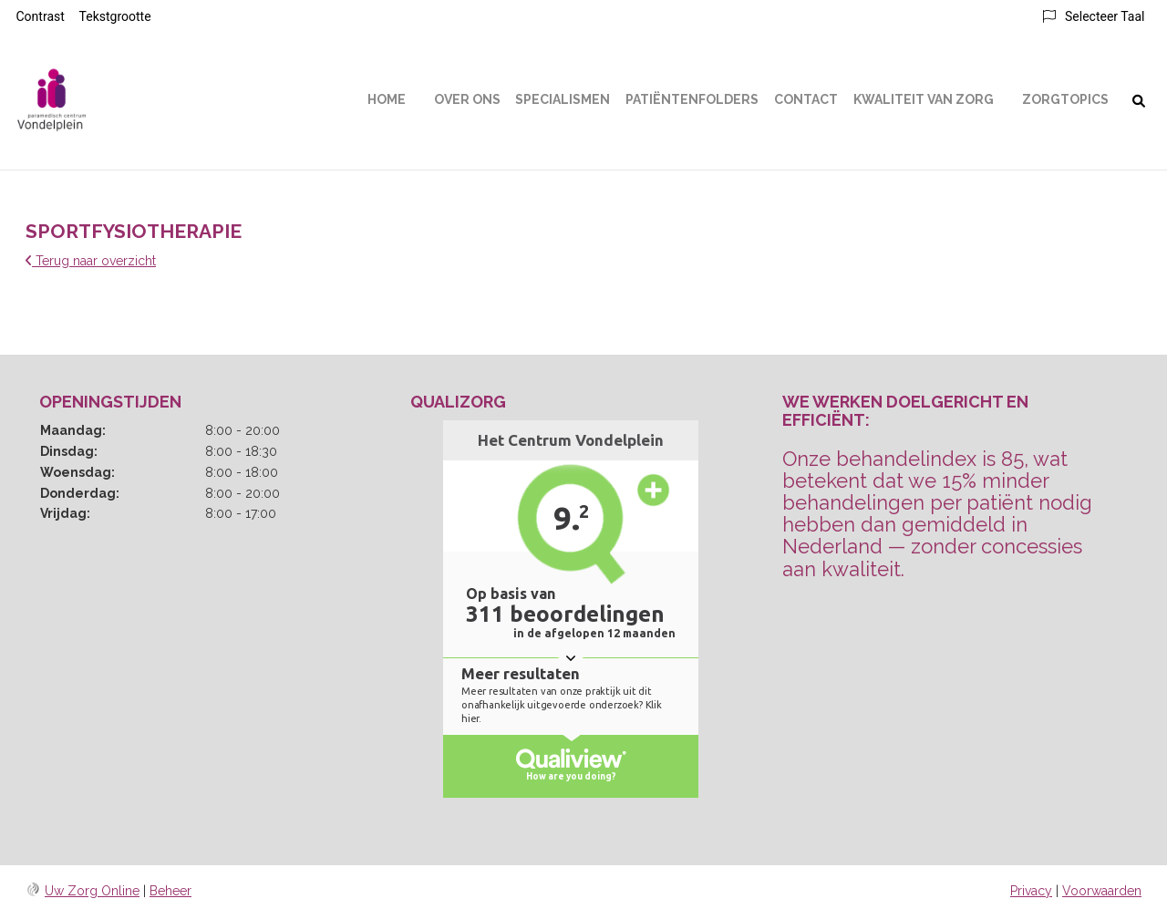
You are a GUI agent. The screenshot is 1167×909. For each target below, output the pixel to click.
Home (386, 99)
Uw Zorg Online (92, 890)
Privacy (1031, 890)
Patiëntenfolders (692, 99)
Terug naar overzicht (91, 260)
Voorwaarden (1101, 890)
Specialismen (562, 99)
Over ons (467, 99)
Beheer (170, 890)
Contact (806, 99)
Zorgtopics (1065, 99)
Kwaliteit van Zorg (923, 99)
